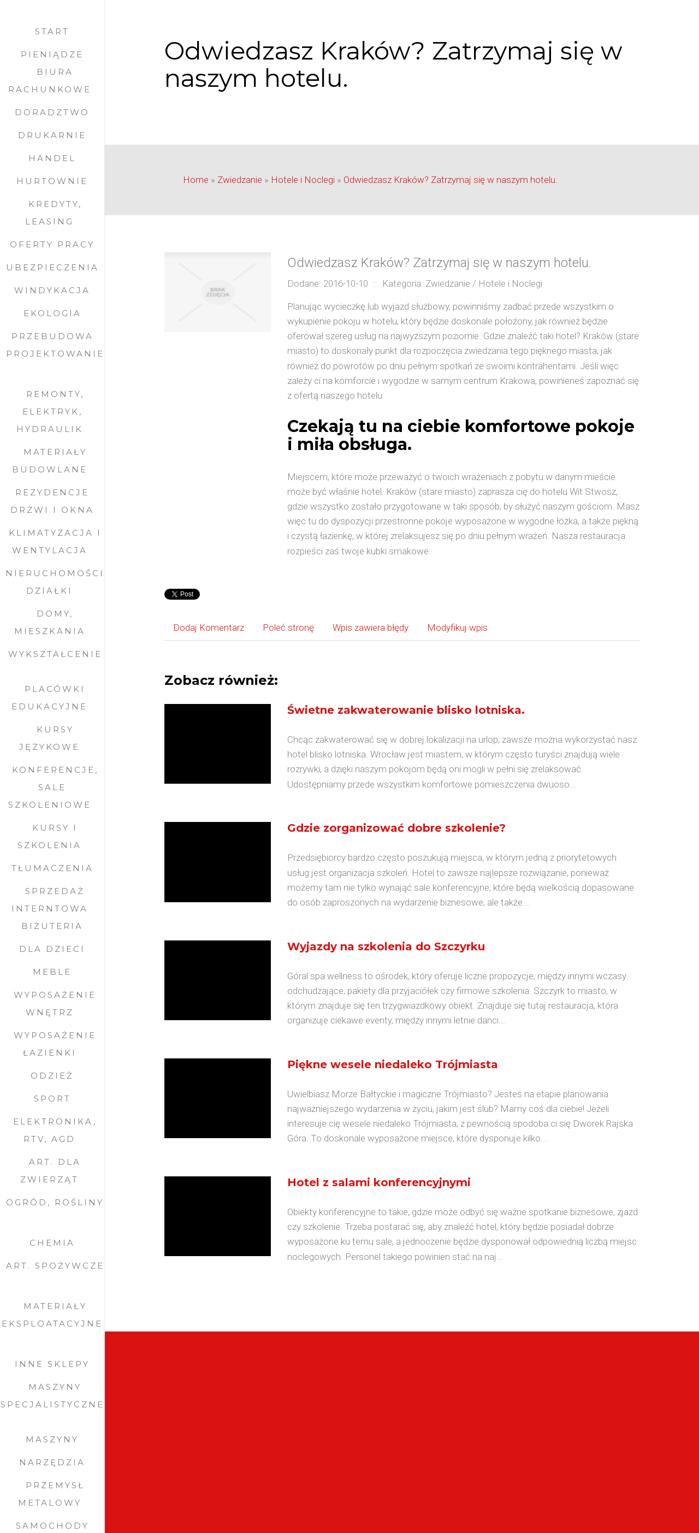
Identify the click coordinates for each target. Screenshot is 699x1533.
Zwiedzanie (239, 179)
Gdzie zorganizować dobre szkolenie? (396, 827)
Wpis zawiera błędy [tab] (370, 627)
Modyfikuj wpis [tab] (457, 627)
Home (196, 179)
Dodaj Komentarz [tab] (208, 627)
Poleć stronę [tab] (288, 627)
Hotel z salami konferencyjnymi (379, 1182)
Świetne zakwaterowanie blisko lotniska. (406, 710)
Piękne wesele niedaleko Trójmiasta (392, 1064)
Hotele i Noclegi (303, 179)
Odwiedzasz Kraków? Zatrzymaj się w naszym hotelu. (450, 179)
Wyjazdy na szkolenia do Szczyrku (386, 946)
